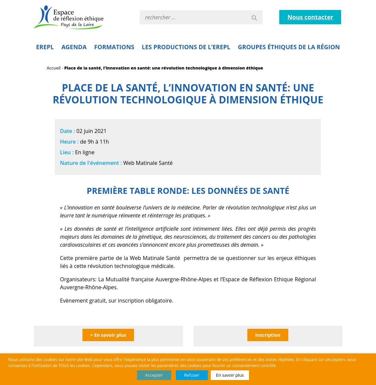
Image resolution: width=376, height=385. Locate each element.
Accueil (54, 68)
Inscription (268, 335)
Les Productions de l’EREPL (186, 47)
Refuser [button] (191, 375)
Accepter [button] (154, 375)
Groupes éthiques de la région (289, 47)
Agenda (74, 47)
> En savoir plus (108, 335)
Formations (114, 47)
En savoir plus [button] (230, 375)
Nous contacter (310, 17)
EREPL (45, 47)
